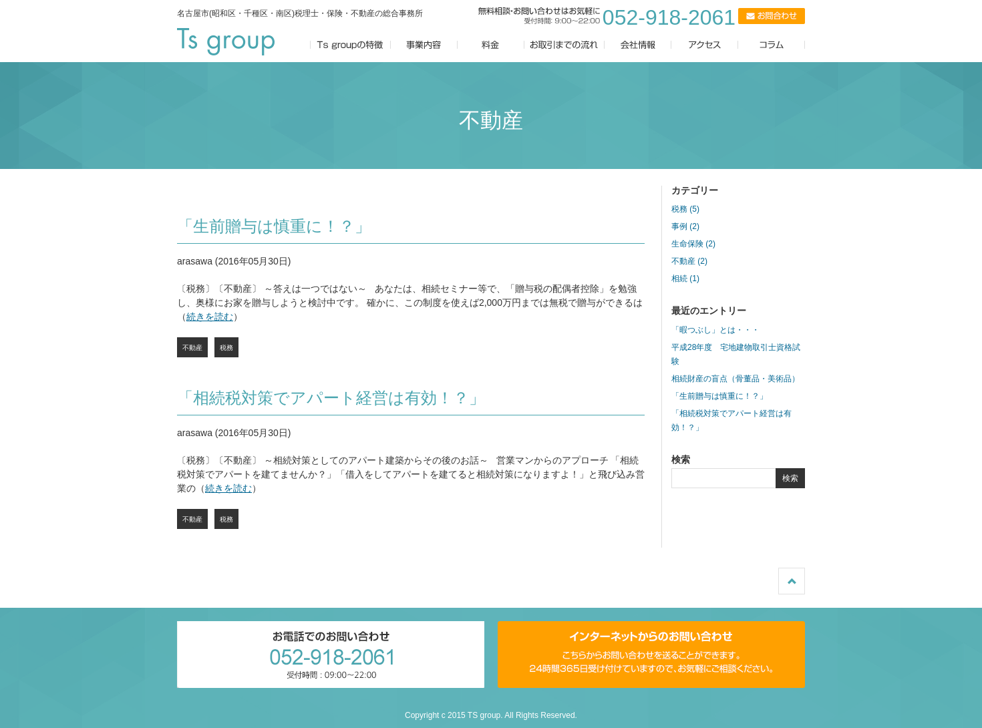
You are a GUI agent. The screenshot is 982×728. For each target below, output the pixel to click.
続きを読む (209, 316)
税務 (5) (685, 209)
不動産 (192, 347)
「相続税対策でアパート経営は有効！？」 (331, 398)
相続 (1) (685, 278)
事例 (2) (685, 226)
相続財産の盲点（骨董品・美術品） (735, 378)
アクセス (711, 45)
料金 (491, 45)
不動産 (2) (689, 261)
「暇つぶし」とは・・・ (715, 330)
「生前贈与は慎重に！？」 (274, 226)
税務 (226, 347)
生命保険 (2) (693, 243)
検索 (790, 478)
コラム (785, 45)
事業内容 (424, 45)
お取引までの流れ (564, 45)
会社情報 (638, 45)
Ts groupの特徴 (350, 45)
